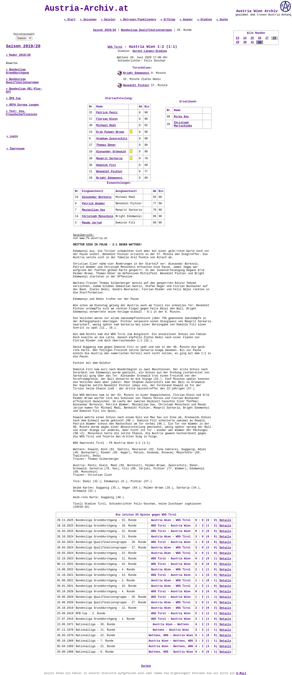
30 (244, 42)
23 (237, 38)
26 (259, 38)
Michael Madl (106, 125)
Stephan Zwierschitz (112, 138)
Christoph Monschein (97, 216)
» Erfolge (168, 19)
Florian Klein (107, 119)
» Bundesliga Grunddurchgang (17, 71)
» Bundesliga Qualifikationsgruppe (22, 81)
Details (225, 520)
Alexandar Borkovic (97, 197)
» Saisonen (88, 19)
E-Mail (241, 673)
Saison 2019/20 (23, 46)
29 (237, 42)
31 (252, 42)
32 (259, 42)
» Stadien (204, 19)
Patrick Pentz (107, 112)
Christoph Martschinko (183, 124)
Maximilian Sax (93, 210)
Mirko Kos (181, 116)
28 (274, 38)
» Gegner (186, 19)
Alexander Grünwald (111, 151)
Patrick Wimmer (93, 203)
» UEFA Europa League (22, 104)
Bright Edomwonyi (136, 73)
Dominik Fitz (106, 165)
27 (267, 38)
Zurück (146, 666)
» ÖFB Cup (13, 98)
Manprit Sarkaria (109, 158)
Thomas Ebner (106, 145)
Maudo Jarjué (92, 222)
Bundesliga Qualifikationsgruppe (146, 30)
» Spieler (108, 19)
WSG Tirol (115, 47)
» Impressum (15, 148)
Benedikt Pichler (136, 85)
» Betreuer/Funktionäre (138, 19)
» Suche (222, 19)
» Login (12, 136)
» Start (70, 19)
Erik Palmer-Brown (110, 132)
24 (244, 38)
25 (252, 38)
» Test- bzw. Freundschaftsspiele (21, 113)
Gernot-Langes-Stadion (150, 51)
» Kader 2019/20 (18, 55)
